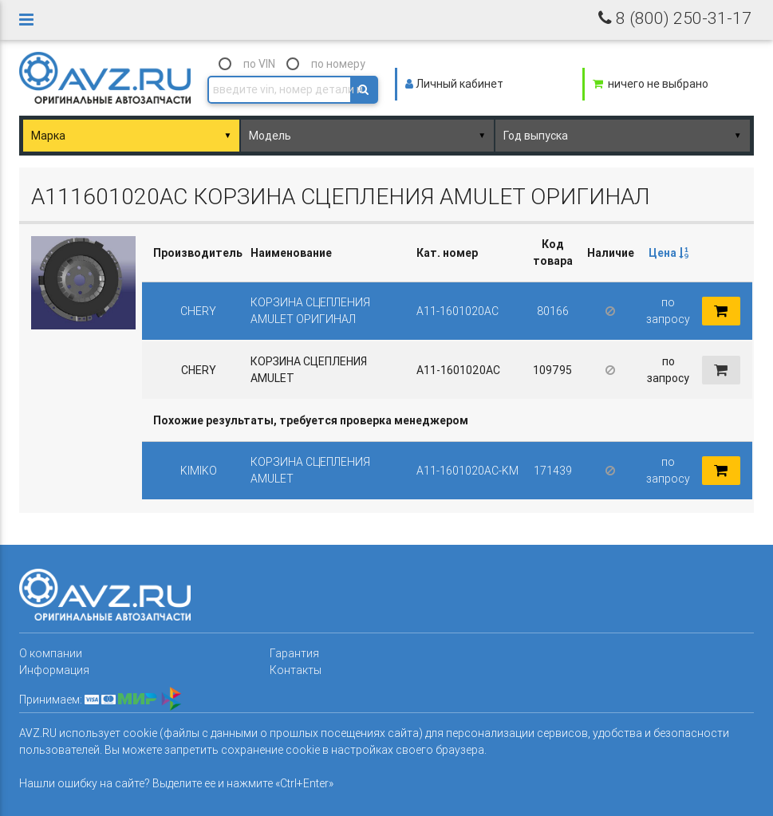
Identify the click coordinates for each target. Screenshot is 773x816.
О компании (50, 653)
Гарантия (294, 653)
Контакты (295, 670)
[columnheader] (668, 253)
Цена (668, 253)
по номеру (338, 64)
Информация (54, 670)
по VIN (259, 64)
